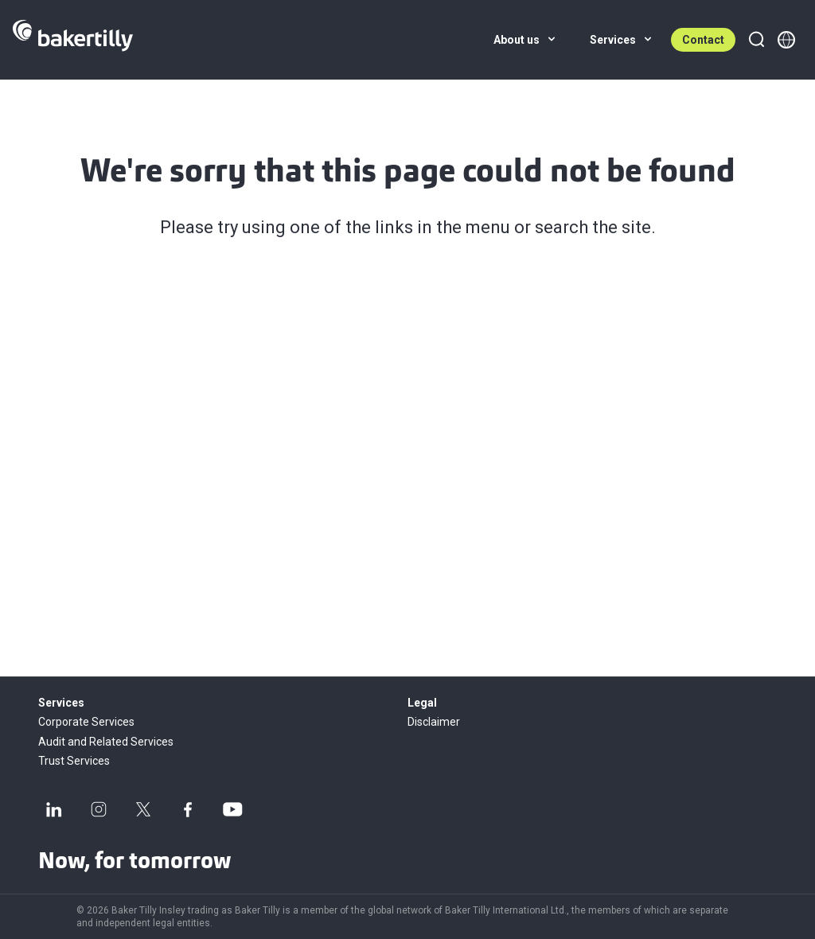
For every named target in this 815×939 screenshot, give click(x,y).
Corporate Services (86, 721)
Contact (703, 39)
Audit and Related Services (106, 741)
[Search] (756, 40)
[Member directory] (786, 39)
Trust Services (74, 760)
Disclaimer (434, 721)
